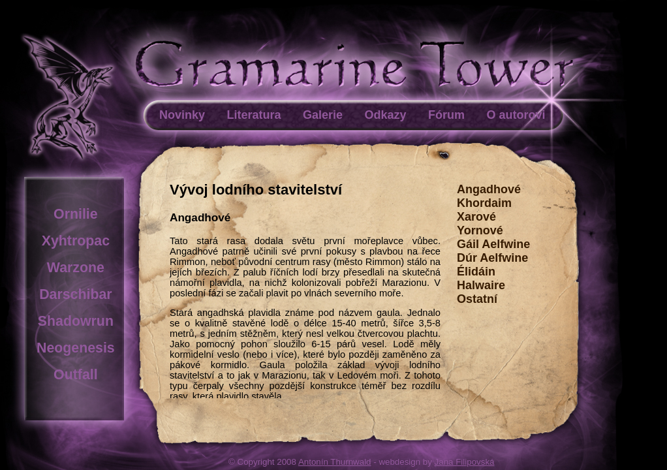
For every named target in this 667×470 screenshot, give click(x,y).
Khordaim (484, 203)
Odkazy (385, 114)
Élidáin (476, 271)
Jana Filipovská (465, 462)
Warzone (75, 267)
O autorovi (515, 114)
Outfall (76, 375)
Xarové (476, 216)
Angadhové (489, 189)
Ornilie (76, 214)
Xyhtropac (76, 241)
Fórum (446, 114)
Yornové (480, 230)
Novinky (182, 114)
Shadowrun (76, 321)
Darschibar (75, 294)
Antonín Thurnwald (334, 462)
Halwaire (481, 285)
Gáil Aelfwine (493, 244)
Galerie (323, 114)
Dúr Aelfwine (492, 257)
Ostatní (477, 299)
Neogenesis (76, 348)
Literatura (253, 114)
